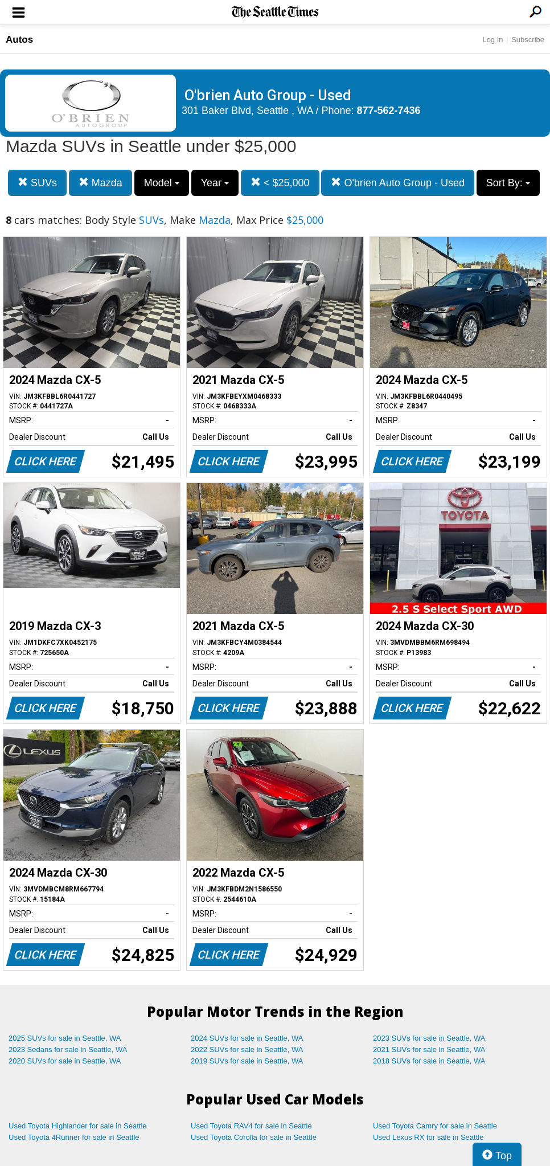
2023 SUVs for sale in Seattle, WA (429, 1038)
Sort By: (508, 183)
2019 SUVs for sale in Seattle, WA (247, 1061)
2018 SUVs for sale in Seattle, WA (429, 1061)
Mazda (100, 183)
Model (161, 183)
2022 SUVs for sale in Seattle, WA (247, 1049)
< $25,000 (280, 183)
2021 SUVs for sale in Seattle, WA (429, 1049)
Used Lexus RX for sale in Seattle (428, 1137)
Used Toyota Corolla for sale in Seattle (254, 1137)
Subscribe (527, 39)
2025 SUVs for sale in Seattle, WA (65, 1038)
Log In (492, 39)
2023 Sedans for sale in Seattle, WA (68, 1049)
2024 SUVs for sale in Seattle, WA (247, 1038)
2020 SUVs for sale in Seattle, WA (65, 1061)
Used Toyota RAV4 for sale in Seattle (251, 1126)
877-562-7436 (389, 110)
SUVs (37, 183)
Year (215, 183)
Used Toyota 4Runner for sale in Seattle (74, 1137)
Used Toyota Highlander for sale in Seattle (78, 1126)
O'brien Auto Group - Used (398, 183)
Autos (19, 39)
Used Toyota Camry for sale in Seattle (435, 1126)
